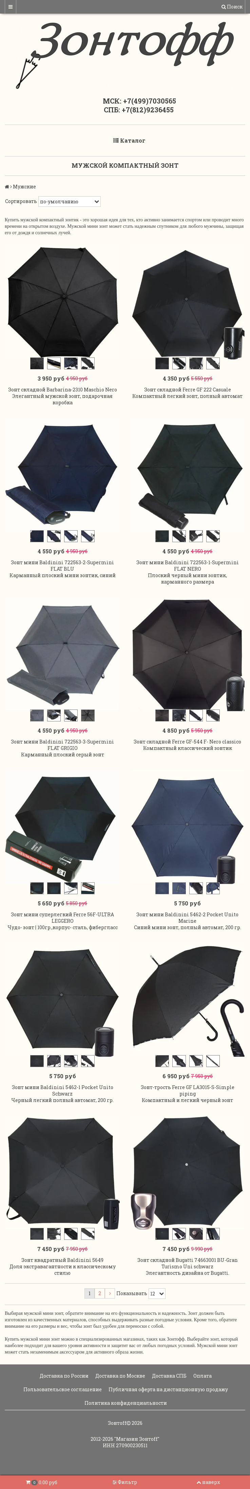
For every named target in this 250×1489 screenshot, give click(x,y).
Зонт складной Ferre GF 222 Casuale (187, 391)
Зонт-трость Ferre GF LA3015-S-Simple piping (187, 1097)
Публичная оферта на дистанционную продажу (168, 1397)
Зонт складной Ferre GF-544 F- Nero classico (187, 745)
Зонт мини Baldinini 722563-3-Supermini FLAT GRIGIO (62, 748)
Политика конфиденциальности (125, 1411)
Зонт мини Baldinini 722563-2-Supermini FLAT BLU (62, 568)
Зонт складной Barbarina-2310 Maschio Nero (62, 391)
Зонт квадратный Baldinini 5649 (62, 1268)
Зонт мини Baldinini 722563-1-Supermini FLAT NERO (187, 568)
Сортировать (21, 201)
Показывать (131, 1301)
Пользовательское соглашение (62, 1397)
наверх (208, 1482)
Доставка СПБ (169, 1383)
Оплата (202, 1383)
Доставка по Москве (119, 1383)
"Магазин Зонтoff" (136, 1447)
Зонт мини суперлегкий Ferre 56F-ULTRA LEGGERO (62, 923)
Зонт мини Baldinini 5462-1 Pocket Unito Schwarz (62, 1097)
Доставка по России (64, 1383)
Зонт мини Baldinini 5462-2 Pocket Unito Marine (187, 923)
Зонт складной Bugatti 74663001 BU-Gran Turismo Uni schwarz (187, 1271)
